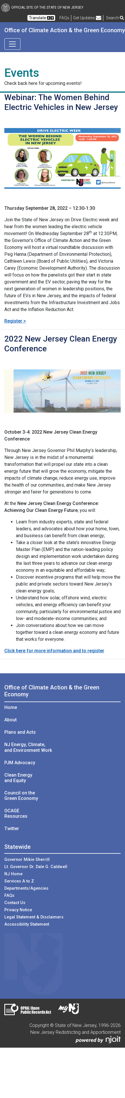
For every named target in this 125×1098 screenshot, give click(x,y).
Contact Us (14, 902)
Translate (41, 18)
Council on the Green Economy (21, 795)
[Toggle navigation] (12, 44)
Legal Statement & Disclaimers (34, 917)
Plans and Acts (20, 732)
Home (10, 707)
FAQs (9, 895)
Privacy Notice (18, 910)
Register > (15, 321)
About (10, 720)
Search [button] (115, 18)
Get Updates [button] (87, 18)
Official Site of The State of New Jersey (42, 7)
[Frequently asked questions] (64, 18)
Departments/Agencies (26, 888)
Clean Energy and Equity (18, 777)
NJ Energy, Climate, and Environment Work (28, 747)
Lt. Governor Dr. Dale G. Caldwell (35, 866)
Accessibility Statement (26, 924)
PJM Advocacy (19, 762)
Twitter (11, 828)
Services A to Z (19, 881)
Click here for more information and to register (54, 650)
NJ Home (13, 874)
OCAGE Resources (15, 813)
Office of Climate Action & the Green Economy (64, 30)
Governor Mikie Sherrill (27, 859)
